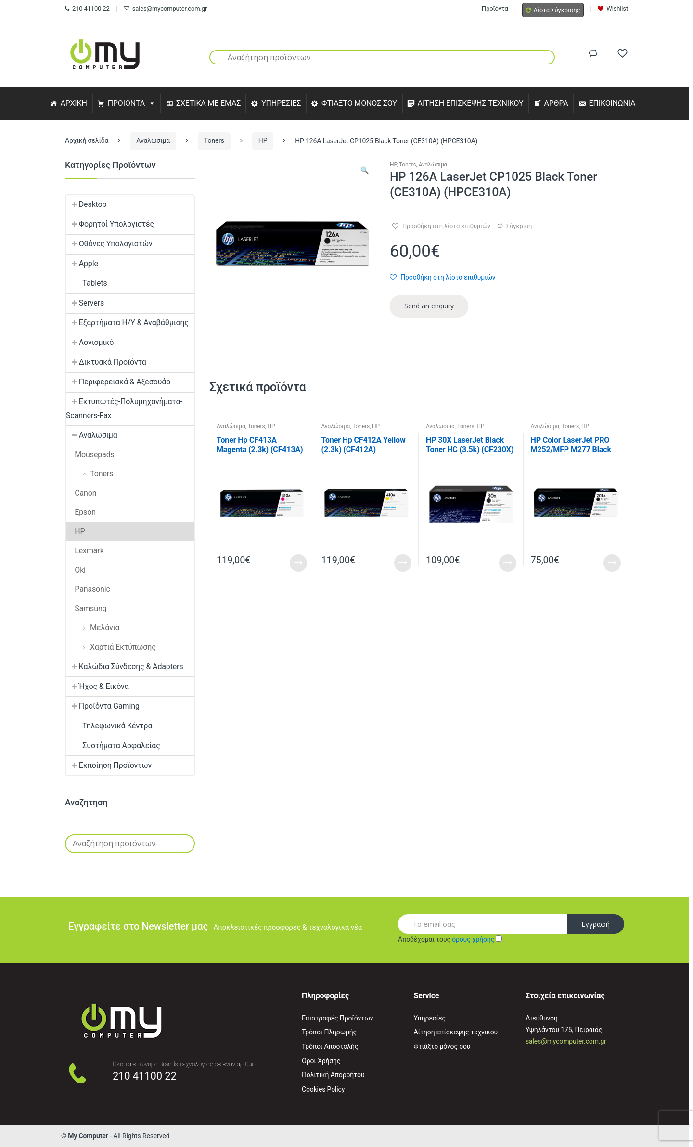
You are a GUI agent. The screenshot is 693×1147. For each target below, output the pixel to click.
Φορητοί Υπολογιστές (110, 224)
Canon (81, 492)
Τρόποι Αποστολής (330, 1046)
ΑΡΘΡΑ (556, 103)
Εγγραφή (595, 924)
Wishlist (613, 8)
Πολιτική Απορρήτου (333, 1075)
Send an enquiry (429, 305)
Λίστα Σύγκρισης (553, 9)
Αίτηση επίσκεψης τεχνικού (456, 1032)
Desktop (86, 204)
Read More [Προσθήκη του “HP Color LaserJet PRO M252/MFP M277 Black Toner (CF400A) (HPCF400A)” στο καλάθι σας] (612, 563)
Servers (85, 302)
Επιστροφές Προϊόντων (337, 1018)
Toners (214, 140)
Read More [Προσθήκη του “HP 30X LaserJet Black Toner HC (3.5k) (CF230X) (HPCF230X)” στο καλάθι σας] (507, 563)
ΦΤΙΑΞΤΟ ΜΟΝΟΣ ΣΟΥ (359, 103)
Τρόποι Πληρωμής (329, 1032)
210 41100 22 (87, 8)
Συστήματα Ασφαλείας (113, 745)
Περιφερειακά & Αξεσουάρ (118, 381)
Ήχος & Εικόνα (97, 686)
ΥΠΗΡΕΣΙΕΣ (281, 103)
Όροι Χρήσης (321, 1061)
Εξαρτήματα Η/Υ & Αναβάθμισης (127, 322)
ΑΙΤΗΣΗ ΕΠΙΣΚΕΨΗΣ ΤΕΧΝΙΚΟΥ (471, 103)
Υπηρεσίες (430, 1018)
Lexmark (85, 550)
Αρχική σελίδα (86, 140)
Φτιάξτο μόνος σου (442, 1046)
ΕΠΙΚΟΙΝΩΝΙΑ (612, 103)
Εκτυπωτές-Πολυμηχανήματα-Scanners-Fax (124, 408)
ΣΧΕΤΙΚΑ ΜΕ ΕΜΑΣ (208, 103)
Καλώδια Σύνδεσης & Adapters (124, 666)
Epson (81, 512)
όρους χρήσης (473, 939)
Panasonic (88, 589)
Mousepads (90, 454)
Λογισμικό (90, 342)
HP (263, 140)
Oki (76, 569)
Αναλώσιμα (153, 140)
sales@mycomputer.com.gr (165, 8)
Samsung (86, 608)
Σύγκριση (519, 225)
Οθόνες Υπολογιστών (109, 243)
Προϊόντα (495, 8)
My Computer (88, 1136)
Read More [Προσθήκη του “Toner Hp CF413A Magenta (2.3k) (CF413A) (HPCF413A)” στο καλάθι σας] (298, 563)
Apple (82, 263)
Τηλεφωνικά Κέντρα (109, 725)
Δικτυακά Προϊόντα (106, 362)
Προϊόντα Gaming (103, 706)
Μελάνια (93, 627)
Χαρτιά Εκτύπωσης (111, 646)
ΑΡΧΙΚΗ (73, 103)
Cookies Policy (323, 1089)
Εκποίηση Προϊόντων (109, 765)
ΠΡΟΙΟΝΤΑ (126, 103)
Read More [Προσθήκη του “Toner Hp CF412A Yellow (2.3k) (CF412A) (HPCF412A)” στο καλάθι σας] (402, 563)
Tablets (86, 283)
